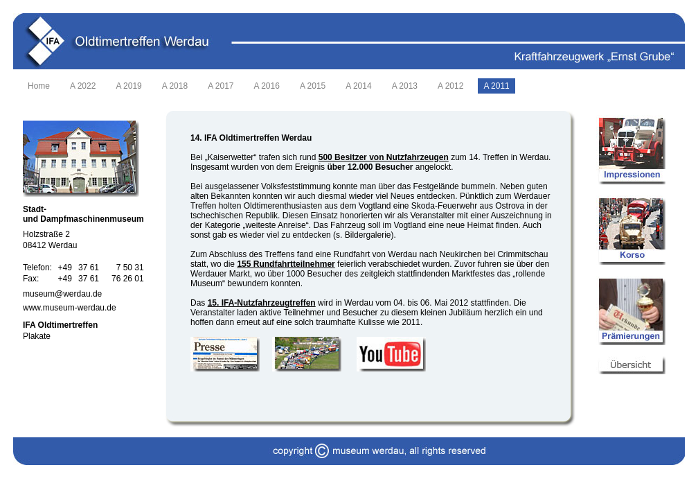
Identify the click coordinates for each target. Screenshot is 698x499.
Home (39, 86)
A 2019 (128, 86)
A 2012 (450, 86)
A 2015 (312, 86)
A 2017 (220, 86)
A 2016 (267, 86)
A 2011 (496, 86)
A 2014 (358, 86)
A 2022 (83, 86)
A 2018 (175, 86)
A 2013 (405, 86)
